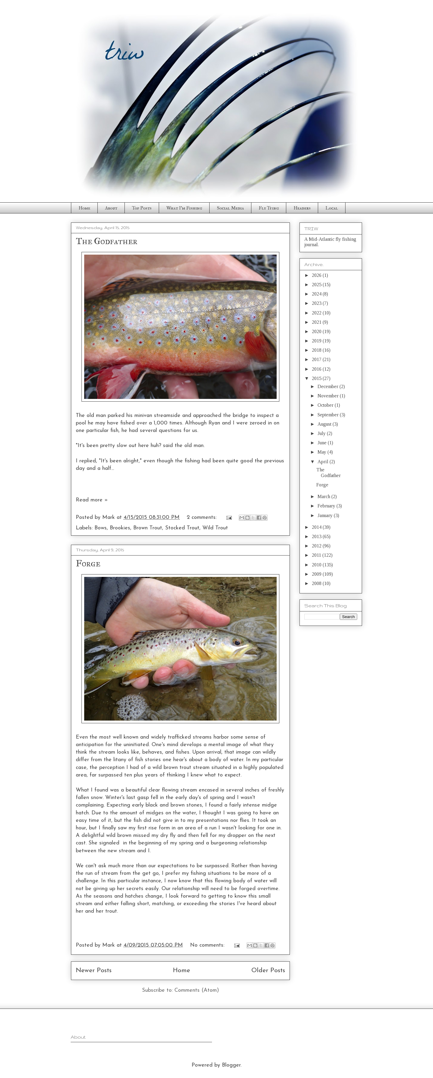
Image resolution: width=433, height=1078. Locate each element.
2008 (317, 583)
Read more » (92, 500)
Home (84, 208)
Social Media (230, 208)
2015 (317, 378)
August (325, 424)
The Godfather (106, 241)
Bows (100, 528)
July (322, 433)
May (322, 452)
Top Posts (142, 208)
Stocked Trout (182, 528)
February (327, 505)
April (324, 461)
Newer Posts (94, 970)
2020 (317, 331)
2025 (317, 284)
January (326, 515)
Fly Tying (269, 208)
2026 (317, 275)
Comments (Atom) (196, 990)
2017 (317, 359)
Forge (88, 563)
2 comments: (202, 517)
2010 (317, 564)
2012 (317, 545)
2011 (317, 555)
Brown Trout (147, 528)
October (326, 405)
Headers (302, 208)
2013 (317, 536)
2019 (317, 340)
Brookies (120, 528)
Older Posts (268, 970)
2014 (317, 527)
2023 (317, 303)
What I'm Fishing (184, 208)
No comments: (208, 945)
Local (331, 208)
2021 (317, 322)
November (329, 395)
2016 (317, 369)
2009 (317, 574)
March (324, 496)
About (111, 208)
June (323, 442)
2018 (317, 350)
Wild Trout (215, 528)
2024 (317, 293)
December (328, 386)
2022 (317, 312)
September (329, 414)
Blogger (231, 1065)
